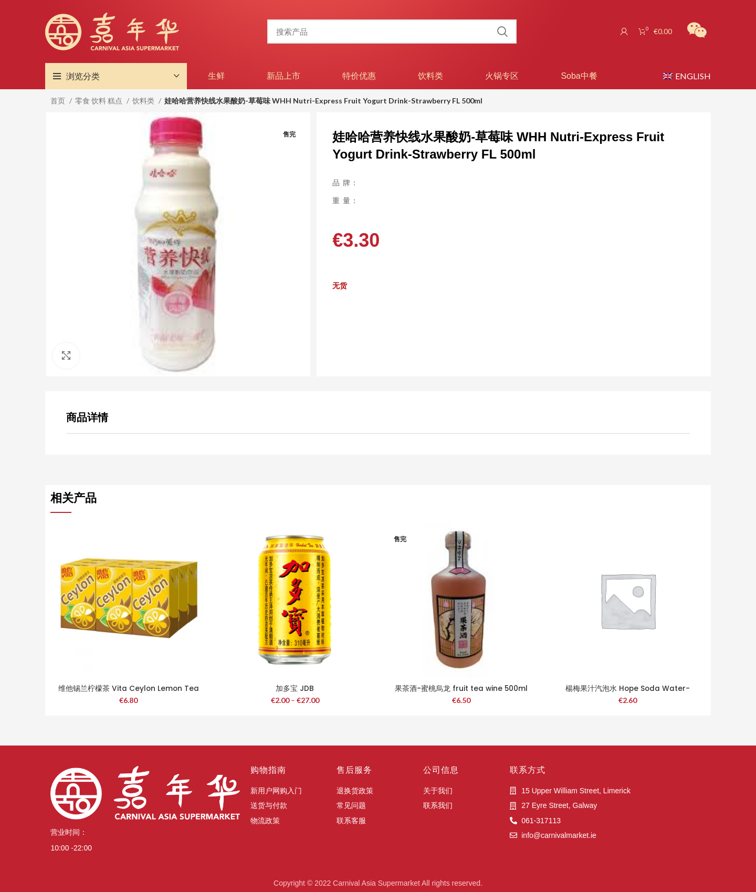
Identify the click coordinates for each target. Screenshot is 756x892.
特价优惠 (359, 75)
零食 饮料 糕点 (99, 100)
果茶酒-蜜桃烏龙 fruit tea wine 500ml (461, 688)
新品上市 (283, 75)
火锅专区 (502, 75)
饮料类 (430, 75)
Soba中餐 (579, 75)
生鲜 (216, 75)
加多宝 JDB (295, 688)
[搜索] (391, 31)
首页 (58, 100)
